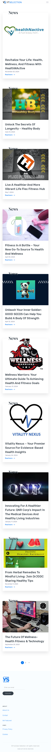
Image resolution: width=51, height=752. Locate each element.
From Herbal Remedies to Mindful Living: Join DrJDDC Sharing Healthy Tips (24, 576)
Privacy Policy (7, 729)
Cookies (5, 734)
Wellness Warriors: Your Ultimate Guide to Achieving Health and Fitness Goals (24, 379)
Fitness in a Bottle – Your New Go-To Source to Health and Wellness (24, 249)
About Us (6, 710)
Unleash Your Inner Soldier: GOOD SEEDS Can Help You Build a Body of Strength (23, 314)
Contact (5, 715)
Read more (8, 74)
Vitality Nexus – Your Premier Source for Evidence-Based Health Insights (25, 448)
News (13, 12)
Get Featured (7, 720)
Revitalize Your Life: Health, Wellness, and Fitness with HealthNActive (24, 64)
